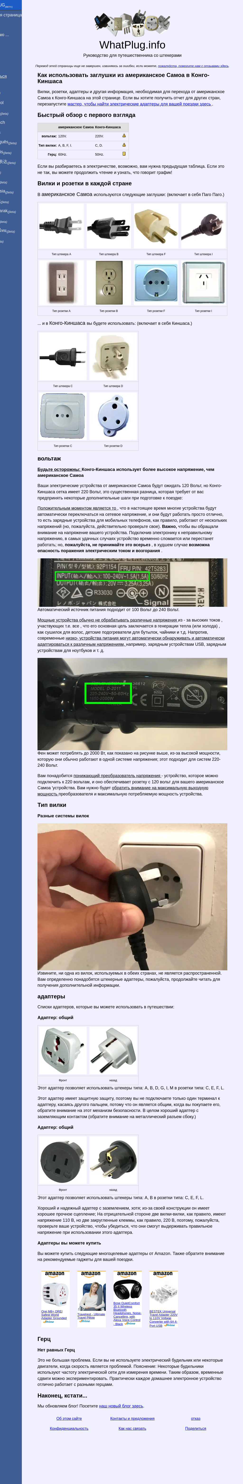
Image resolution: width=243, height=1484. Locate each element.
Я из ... (9, 24)
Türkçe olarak (20, 211)
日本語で (15, 181)
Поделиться (204, 1448)
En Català (12, 132)
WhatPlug (18, 5)
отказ (204, 1438)
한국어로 (15, 220)
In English (12, 92)
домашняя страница (23, 15)
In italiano (16, 112)
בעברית (13, 240)
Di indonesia (19, 191)
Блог (7, 52)
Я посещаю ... (16, 34)
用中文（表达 (20, 161)
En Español (13, 102)
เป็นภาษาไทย (19, 230)
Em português (20, 142)
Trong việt (16, 201)
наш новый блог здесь (134, 1425)
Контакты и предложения (143, 1438)
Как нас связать (143, 1448)
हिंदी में (12, 171)
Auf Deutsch (14, 122)
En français (18, 152)
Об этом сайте (81, 1438)
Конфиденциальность (81, 1448)
